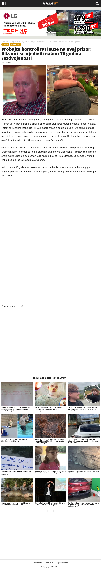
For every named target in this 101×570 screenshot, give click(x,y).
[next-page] (52, 511)
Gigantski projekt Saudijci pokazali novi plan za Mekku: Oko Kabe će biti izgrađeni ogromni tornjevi (50, 441)
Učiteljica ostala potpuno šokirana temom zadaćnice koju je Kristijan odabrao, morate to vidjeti (16, 409)
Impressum (49, 563)
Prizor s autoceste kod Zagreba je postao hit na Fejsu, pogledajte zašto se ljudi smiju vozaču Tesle (83, 441)
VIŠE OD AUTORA (59, 378)
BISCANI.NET (37, 563)
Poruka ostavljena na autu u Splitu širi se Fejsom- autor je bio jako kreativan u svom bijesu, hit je (17, 472)
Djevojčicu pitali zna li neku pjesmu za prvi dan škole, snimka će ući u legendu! (50, 472)
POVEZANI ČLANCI (42, 378)
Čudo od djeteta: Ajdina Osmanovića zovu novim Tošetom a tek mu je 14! (50, 504)
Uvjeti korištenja (62, 563)
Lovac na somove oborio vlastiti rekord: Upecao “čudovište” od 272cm (16, 504)
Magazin (14, 42)
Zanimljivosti (23, 42)
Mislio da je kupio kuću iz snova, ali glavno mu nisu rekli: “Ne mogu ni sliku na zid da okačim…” (83, 409)
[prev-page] (48, 511)
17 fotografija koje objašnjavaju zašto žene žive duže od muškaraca (17, 440)
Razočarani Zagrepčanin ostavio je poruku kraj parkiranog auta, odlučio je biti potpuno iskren (83, 504)
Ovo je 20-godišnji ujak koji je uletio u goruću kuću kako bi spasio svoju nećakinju (48, 409)
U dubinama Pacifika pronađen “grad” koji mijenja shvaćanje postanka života (83, 472)
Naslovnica (4, 42)
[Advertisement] (50, 239)
